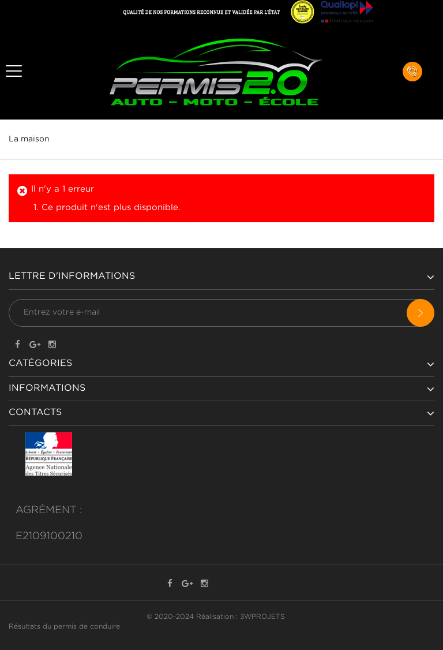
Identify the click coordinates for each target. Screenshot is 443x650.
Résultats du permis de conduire (64, 626)
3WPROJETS (262, 617)
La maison (29, 139)
